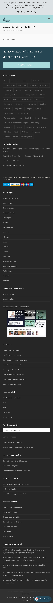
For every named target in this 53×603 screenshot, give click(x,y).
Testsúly (19, 127)
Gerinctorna (8, 104)
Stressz (45, 118)
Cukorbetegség (9, 85)
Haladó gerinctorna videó (12, 365)
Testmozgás (8, 127)
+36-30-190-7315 (15, 5)
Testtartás (30, 127)
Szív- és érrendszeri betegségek (16, 123)
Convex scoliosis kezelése (12, 507)
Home (5, 30)
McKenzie (7, 109)
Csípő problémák (9, 213)
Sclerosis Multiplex (9, 261)
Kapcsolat (6, 412)
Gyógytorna (20, 104)
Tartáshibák (7, 271)
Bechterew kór (8, 203)
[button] (49, 19)
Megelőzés (18, 109)
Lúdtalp (5, 252)
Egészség (18, 90)
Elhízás (43, 95)
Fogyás (15, 99)
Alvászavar (15, 81)
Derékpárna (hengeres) (11, 350)
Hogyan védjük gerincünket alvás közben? (18, 447)
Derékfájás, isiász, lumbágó (12, 442)
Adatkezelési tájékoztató (12, 398)
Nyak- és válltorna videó (12, 384)
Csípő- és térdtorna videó (12, 355)
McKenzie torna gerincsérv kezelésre (16, 471)
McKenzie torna (8, 294)
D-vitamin (22, 85)
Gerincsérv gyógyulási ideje (12, 522)
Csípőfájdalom (38, 81)
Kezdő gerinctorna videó (12, 370)
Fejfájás (7, 99)
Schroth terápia (8, 299)
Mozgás (29, 109)
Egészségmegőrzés (30, 95)
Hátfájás (42, 104)
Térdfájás (7, 132)
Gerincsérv (39, 99)
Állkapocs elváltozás (10, 198)
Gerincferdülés (27, 99)
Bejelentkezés (8, 417)
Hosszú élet (32, 104)
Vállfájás (25, 132)
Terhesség (35, 123)
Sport (37, 118)
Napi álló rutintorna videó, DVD (14, 375)
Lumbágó (6, 247)
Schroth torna (8, 536)
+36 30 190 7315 (12, 161)
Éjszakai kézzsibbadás (11, 512)
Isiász (5, 242)
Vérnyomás (36, 132)
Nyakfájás (38, 109)
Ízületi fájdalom (26, 137)
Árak (4, 407)
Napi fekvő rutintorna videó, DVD (15, 379)
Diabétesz (8, 90)
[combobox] (26, 430)
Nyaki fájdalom (9, 113)
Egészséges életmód (11, 95)
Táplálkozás (41, 127)
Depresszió (33, 85)
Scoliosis (28, 118)
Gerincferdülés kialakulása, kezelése (16, 484)
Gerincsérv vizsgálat (10, 466)
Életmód (7, 137)
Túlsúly (16, 132)
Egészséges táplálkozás (34, 90)
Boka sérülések (8, 208)
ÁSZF (5, 403)
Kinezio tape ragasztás (11, 517)
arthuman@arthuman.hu (35, 5)
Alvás (6, 81)
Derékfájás (44, 85)
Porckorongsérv (24, 113)
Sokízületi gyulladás (10, 266)
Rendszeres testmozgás (13, 118)
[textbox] (26, 430)
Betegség (26, 81)
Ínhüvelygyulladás (9, 489)
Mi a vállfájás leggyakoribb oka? (14, 494)
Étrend (15, 137)
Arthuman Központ (28, 592)
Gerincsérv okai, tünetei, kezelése (15, 461)
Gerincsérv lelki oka (10, 527)
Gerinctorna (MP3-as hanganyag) (15, 360)
